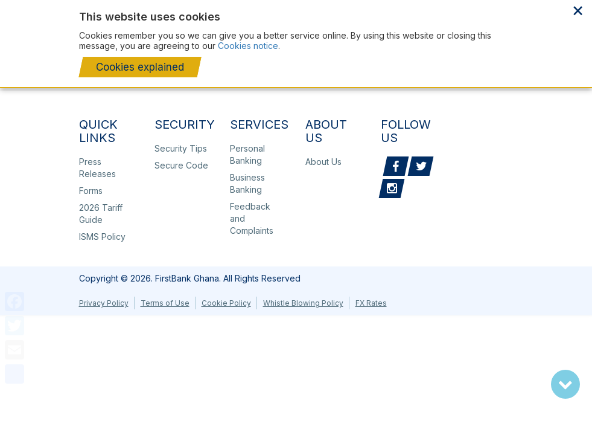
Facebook (396, 166)
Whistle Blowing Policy (303, 303)
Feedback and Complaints (251, 218)
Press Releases (202, 9)
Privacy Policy (104, 303)
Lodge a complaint (501, 35)
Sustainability (455, 9)
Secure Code (181, 165)
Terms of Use (165, 303)
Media (502, 9)
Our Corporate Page (277, 9)
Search (541, 35)
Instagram (392, 188)
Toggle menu (564, 36)
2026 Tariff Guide (101, 213)
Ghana (550, 9)
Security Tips (180, 148)
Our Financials (394, 9)
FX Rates (371, 303)
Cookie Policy (226, 303)
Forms (91, 190)
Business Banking (247, 183)
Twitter (420, 166)
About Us (341, 9)
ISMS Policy (102, 236)
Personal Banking (247, 154)
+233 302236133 (522, 35)
